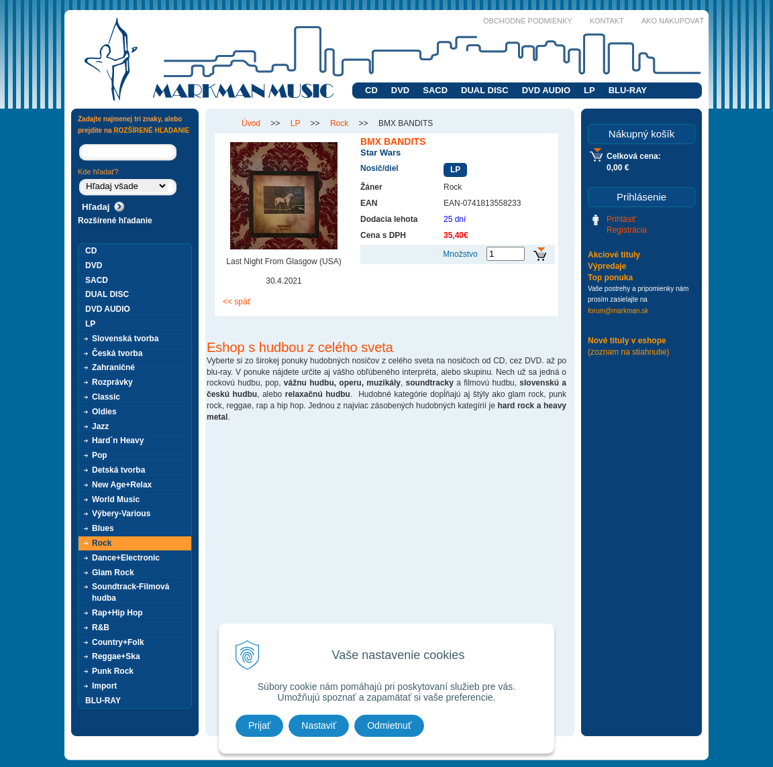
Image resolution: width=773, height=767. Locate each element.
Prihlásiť (621, 219)
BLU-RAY (628, 90)
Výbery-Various (121, 513)
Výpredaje (607, 266)
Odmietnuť (389, 725)
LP (589, 90)
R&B (100, 627)
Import (104, 686)
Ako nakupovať (672, 21)
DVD (400, 90)
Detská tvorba (118, 470)
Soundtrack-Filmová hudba (130, 592)
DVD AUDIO (546, 90)
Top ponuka (610, 277)
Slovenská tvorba (125, 338)
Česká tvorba (117, 353)
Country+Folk (118, 642)
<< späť (236, 301)
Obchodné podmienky (527, 21)
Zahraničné (113, 367)
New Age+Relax (122, 484)
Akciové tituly (614, 254)
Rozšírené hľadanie (115, 220)
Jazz (100, 426)
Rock (101, 543)
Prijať (259, 725)
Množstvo (460, 254)
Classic (106, 397)
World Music (116, 499)
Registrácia (627, 230)
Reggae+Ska (116, 656)
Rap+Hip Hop (117, 612)
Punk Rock (113, 671)
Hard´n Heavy (118, 440)
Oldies (104, 411)
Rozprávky (112, 382)
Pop (99, 455)
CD (371, 90)
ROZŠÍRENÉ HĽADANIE (151, 130)
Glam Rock (113, 572)
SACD (435, 90)
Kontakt (607, 21)
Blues (103, 528)
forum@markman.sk (618, 310)
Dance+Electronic (126, 558)
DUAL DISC (485, 90)
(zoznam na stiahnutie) (628, 352)
